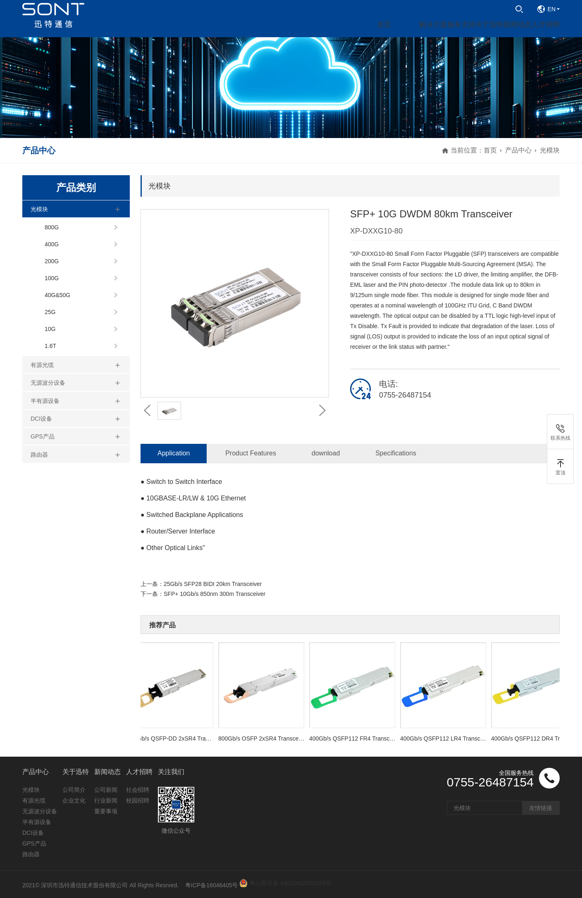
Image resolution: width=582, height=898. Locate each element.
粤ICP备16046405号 (211, 885)
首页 (490, 150)
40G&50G (57, 295)
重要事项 (105, 811)
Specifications (395, 453)
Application (173, 453)
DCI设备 (41, 418)
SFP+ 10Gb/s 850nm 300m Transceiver (214, 594)
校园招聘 (137, 800)
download (326, 453)
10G (50, 329)
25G (50, 312)
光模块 (550, 150)
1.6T (50, 346)
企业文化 (74, 800)
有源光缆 (42, 365)
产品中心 (518, 150)
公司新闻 (105, 789)
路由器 (39, 454)
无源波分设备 (48, 382)
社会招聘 (137, 789)
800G (52, 227)
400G (52, 244)
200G (52, 261)
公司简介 (74, 789)
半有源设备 (45, 401)
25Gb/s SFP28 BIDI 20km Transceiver (213, 584)
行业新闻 (105, 800)
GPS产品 (43, 436)
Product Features (250, 453)
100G (52, 278)
